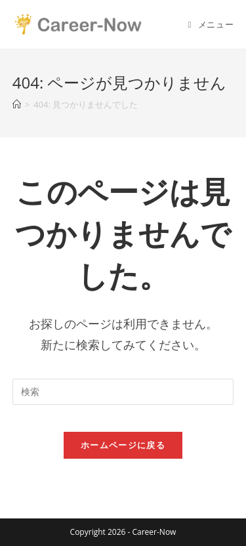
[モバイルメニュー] (211, 24)
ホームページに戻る (123, 445)
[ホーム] (16, 104)
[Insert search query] (123, 392)
